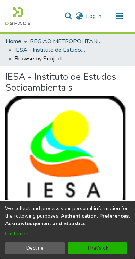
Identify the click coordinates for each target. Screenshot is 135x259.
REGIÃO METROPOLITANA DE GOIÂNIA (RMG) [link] (66, 41)
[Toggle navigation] (119, 16)
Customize (16, 233)
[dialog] (67, 230)
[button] (17, 16)
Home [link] (13, 41)
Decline (35, 248)
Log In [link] (94, 16)
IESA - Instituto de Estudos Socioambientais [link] (50, 50)
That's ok (97, 248)
